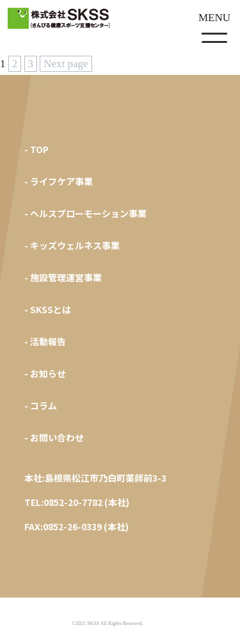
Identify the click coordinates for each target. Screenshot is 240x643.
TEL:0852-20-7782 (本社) (76, 502)
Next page (66, 64)
